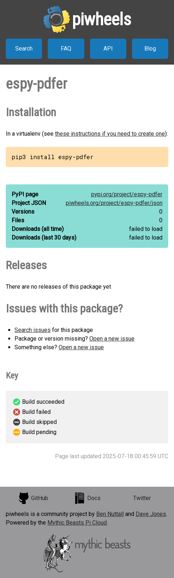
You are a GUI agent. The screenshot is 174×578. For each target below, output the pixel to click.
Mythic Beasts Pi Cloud (77, 522)
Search (24, 48)
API (108, 48)
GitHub (33, 498)
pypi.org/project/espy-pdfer (126, 194)
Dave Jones (151, 514)
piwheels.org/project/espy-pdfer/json (114, 203)
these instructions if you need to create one (110, 133)
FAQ (66, 48)
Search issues (32, 330)
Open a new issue (112, 338)
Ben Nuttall (110, 514)
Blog (150, 48)
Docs (87, 498)
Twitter (142, 498)
